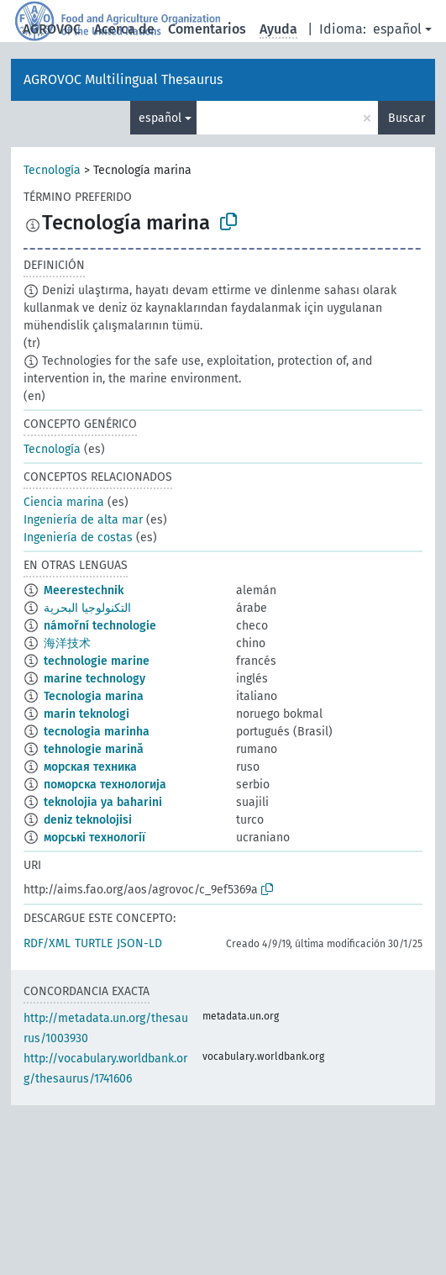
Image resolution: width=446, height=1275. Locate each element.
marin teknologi (86, 714)
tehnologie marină (94, 749)
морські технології (94, 837)
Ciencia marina (64, 502)
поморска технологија (105, 784)
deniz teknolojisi (88, 820)
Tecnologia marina (94, 696)
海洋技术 (67, 643)
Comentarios (207, 29)
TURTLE (94, 943)
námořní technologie (100, 626)
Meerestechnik (83, 590)
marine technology (94, 679)
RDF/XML (47, 943)
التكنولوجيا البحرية (87, 608)
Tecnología (52, 170)
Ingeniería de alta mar (83, 520)
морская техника (90, 767)
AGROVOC (52, 29)
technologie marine (97, 661)
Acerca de (124, 29)
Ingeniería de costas (78, 537)
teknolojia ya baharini (103, 802)
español (397, 29)
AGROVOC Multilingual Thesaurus (123, 79)
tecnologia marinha (97, 731)
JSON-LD (139, 943)
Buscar (406, 118)
